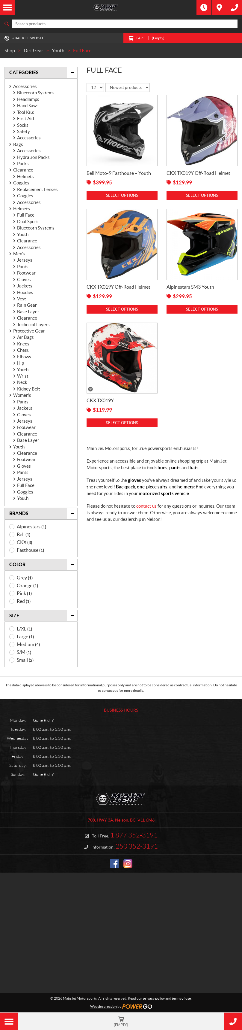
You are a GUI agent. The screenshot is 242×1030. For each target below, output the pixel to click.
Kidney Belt (28, 388)
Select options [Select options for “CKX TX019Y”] (122, 423)
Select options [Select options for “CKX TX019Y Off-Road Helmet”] (202, 195)
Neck (22, 382)
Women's (22, 395)
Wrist (22, 375)
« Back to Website (29, 38)
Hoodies (25, 292)
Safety (23, 131)
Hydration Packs (33, 157)
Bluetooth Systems (36, 92)
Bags (18, 144)
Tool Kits (25, 112)
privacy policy (154, 998)
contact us (146, 506)
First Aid (25, 118)
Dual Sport (27, 221)
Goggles (21, 182)
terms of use (181, 998)
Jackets (24, 285)
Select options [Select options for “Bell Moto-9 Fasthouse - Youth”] (122, 195)
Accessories (25, 86)
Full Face (25, 214)
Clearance (23, 169)
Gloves (24, 279)
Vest (21, 298)
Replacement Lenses (37, 189)
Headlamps (28, 99)
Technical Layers (33, 324)
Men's (19, 253)
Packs (23, 163)
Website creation (103, 1006)
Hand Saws (28, 105)
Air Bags (25, 337)
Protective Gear (29, 330)
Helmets (25, 176)
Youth (22, 234)
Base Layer (28, 311)
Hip (20, 363)
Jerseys (24, 260)
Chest (23, 350)
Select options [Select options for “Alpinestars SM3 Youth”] (202, 309)
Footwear (26, 272)
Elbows (24, 356)
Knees (23, 343)
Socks (22, 125)
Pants (22, 266)
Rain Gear (27, 305)
